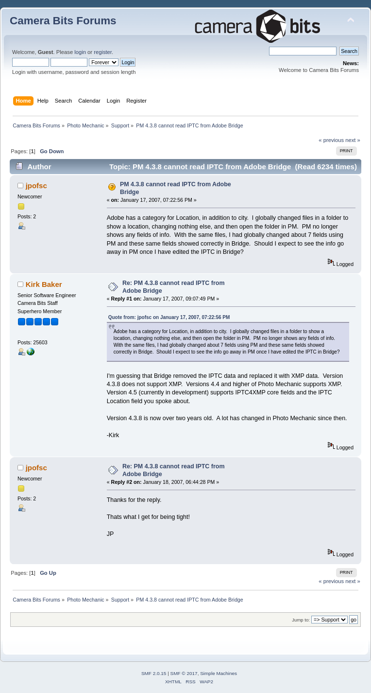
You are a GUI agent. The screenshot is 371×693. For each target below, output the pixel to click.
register (103, 52)
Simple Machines (218, 673)
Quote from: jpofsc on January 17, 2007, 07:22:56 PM (169, 317)
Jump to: (301, 619)
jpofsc (36, 185)
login (80, 52)
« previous (331, 140)
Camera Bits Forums (63, 21)
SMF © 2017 (184, 673)
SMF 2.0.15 (154, 673)
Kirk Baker (44, 284)
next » (352, 140)
